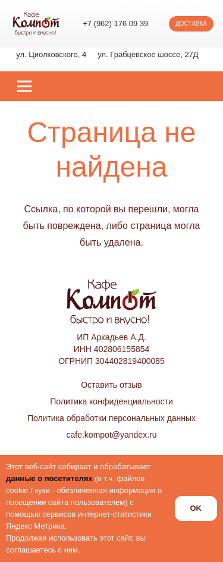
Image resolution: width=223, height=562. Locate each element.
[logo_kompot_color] (36, 24)
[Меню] (24, 86)
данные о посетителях (49, 478)
